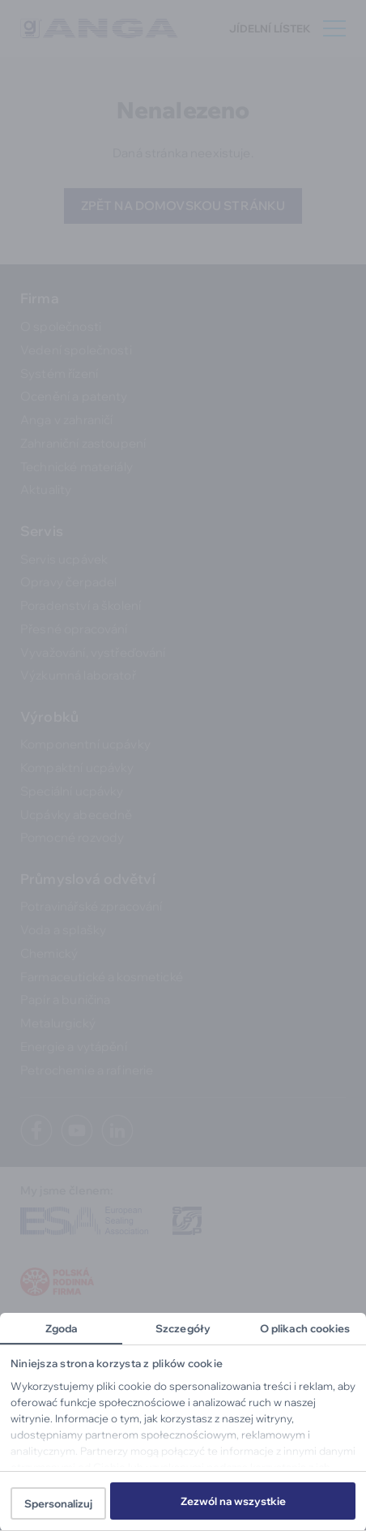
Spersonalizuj (58, 1503)
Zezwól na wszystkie (233, 1501)
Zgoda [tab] (61, 1328)
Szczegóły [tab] (183, 1328)
